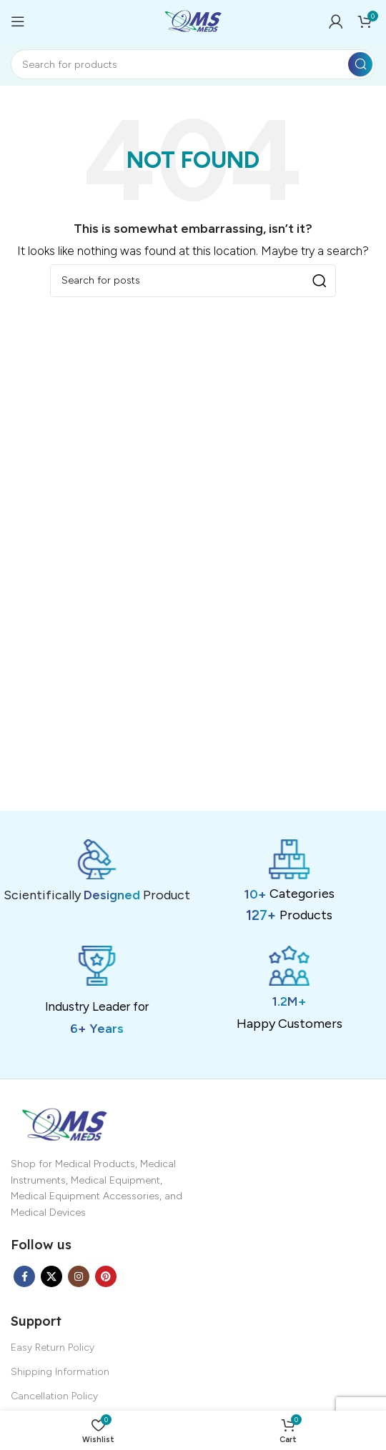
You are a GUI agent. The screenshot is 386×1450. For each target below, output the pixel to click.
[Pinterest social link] (106, 1276)
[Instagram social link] (78, 1276)
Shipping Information (60, 1372)
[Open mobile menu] (18, 21)
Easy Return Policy (52, 1347)
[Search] (193, 64)
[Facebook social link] (24, 1276)
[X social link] (51, 1276)
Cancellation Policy (54, 1396)
